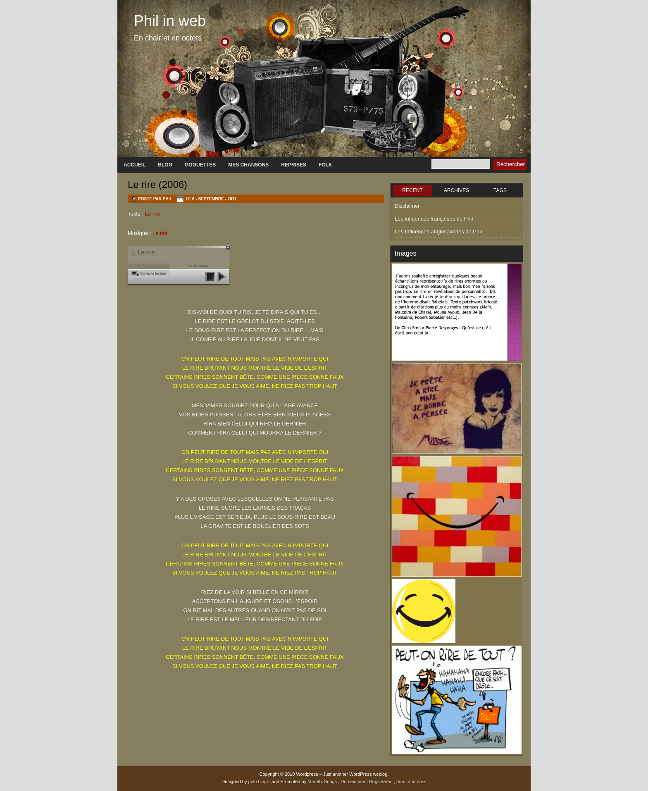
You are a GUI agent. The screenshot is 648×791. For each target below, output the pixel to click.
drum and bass (411, 781)
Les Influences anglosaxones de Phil (438, 231)
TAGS (500, 190)
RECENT (412, 190)
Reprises (293, 165)
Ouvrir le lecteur (153, 273)
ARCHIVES (456, 190)
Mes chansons (248, 165)
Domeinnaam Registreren (367, 781)
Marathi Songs (322, 781)
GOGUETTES (200, 165)
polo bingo (259, 781)
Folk (325, 165)
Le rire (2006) (157, 184)
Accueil (134, 165)
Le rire (152, 214)
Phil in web (170, 20)
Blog (165, 165)
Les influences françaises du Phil (434, 219)
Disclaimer (407, 206)
